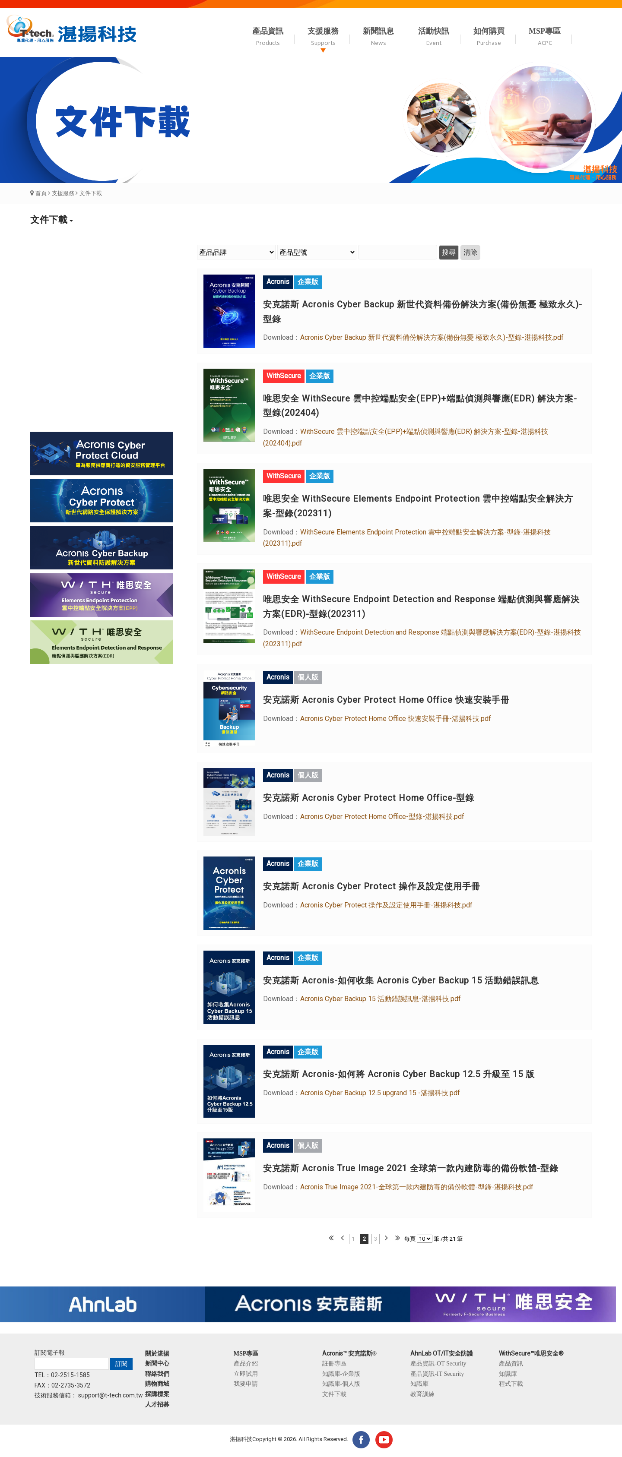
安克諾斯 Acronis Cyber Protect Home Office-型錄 (368, 798)
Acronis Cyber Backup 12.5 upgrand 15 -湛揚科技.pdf (380, 1093)
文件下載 (90, 193)
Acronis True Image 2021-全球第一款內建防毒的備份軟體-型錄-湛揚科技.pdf (416, 1187)
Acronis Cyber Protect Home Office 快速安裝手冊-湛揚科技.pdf (395, 718)
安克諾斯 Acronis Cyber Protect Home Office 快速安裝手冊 (386, 700)
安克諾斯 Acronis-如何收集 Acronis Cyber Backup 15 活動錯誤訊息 (401, 980)
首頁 (41, 193)
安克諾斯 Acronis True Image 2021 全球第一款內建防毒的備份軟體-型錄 (411, 1168)
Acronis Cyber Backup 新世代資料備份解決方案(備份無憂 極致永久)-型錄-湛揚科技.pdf (432, 337)
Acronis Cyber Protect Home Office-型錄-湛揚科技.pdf (382, 816)
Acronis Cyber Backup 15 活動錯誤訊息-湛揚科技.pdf (380, 999)
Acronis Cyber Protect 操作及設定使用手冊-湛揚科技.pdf (386, 905)
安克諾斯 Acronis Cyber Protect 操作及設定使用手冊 (371, 886)
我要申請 (246, 1383)
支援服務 (63, 193)
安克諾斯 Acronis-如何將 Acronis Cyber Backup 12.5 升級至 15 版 (399, 1074)
